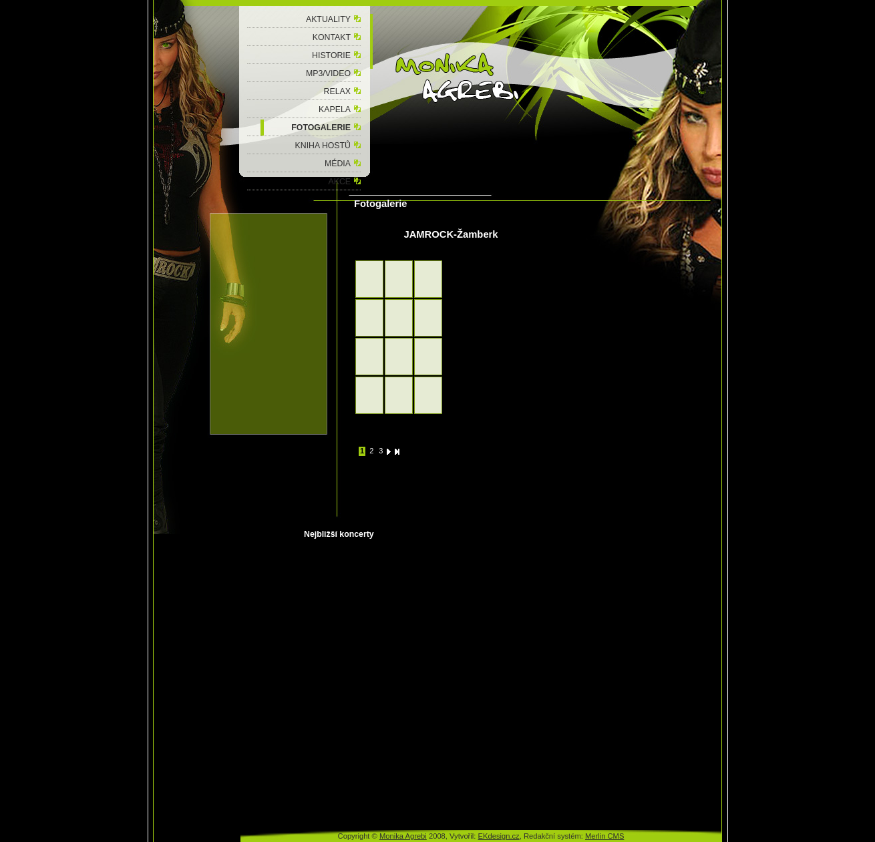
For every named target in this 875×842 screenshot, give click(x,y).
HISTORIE (331, 55)
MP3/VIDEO (328, 73)
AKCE (339, 181)
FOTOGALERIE (321, 127)
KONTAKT (332, 37)
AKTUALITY (328, 19)
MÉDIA (338, 163)
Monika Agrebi (403, 836)
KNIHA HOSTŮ (323, 145)
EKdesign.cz (499, 836)
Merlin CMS (604, 836)
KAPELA (335, 109)
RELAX (337, 91)
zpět (361, 244)
